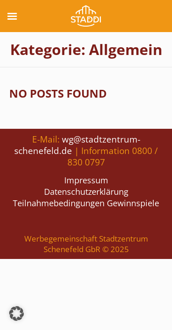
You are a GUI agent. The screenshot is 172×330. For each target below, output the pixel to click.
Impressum (86, 180)
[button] (16, 313)
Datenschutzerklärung (86, 191)
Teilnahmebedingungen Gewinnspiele (86, 203)
